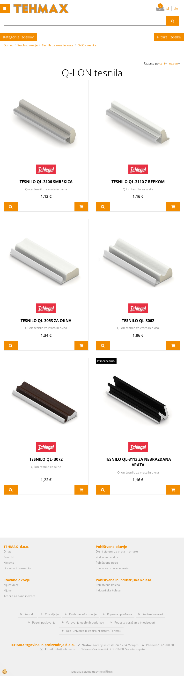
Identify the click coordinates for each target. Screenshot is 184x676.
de (176, 8)
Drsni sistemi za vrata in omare (117, 551)
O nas (7, 551)
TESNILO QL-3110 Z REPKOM (138, 181)
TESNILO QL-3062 (138, 320)
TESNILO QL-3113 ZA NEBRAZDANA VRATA (138, 462)
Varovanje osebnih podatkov (85, 622)
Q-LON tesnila (87, 45)
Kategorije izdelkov (18, 37)
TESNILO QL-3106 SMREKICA (46, 181)
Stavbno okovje (27, 45)
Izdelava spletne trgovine (87, 671)
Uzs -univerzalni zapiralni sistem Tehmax (93, 631)
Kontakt (9, 557)
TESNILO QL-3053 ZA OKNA (46, 320)
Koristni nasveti (152, 614)
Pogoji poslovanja (44, 622)
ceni (163, 63)
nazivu (174, 63)
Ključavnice (11, 585)
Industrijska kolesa (108, 590)
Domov (8, 45)
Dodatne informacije (17, 568)
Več (11, 206)
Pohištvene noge (107, 563)
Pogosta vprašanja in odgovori (134, 622)
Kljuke (8, 590)
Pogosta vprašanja (119, 614)
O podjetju (52, 614)
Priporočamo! (106, 361)
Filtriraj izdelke (169, 37)
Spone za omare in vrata (112, 568)
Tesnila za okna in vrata (58, 45)
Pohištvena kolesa (108, 585)
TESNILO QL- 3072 (46, 459)
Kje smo (9, 563)
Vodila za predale (107, 557)
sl (167, 8)
